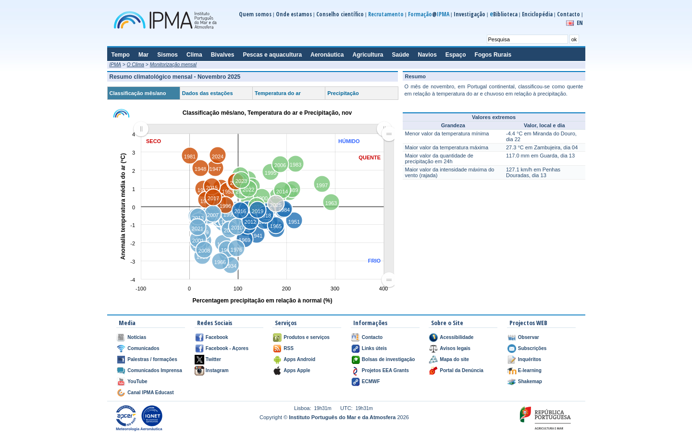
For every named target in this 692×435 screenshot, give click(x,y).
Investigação (469, 14)
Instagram (217, 370)
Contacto (568, 14)
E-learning (530, 370)
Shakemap (530, 381)
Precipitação (342, 93)
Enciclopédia (537, 14)
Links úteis (374, 348)
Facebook (217, 337)
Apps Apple (297, 370)
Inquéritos (529, 359)
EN (580, 23)
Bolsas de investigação (388, 359)
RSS (289, 348)
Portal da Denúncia (461, 370)
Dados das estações (207, 93)
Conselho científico (340, 14)
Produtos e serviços (307, 337)
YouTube (137, 381)
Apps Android (299, 359)
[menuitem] (262, 129)
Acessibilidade (456, 337)
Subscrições (532, 348)
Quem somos (255, 14)
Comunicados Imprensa (154, 370)
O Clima (135, 64)
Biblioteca (504, 14)
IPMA (115, 64)
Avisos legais (455, 348)
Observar (528, 337)
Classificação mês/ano (138, 93)
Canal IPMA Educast (150, 392)
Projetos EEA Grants (385, 370)
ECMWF (371, 381)
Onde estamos (294, 14)
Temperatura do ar (278, 93)
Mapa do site (454, 359)
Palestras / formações (152, 359)
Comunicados (143, 348)
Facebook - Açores (227, 348)
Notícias (136, 337)
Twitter (213, 359)
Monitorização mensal (173, 64)
